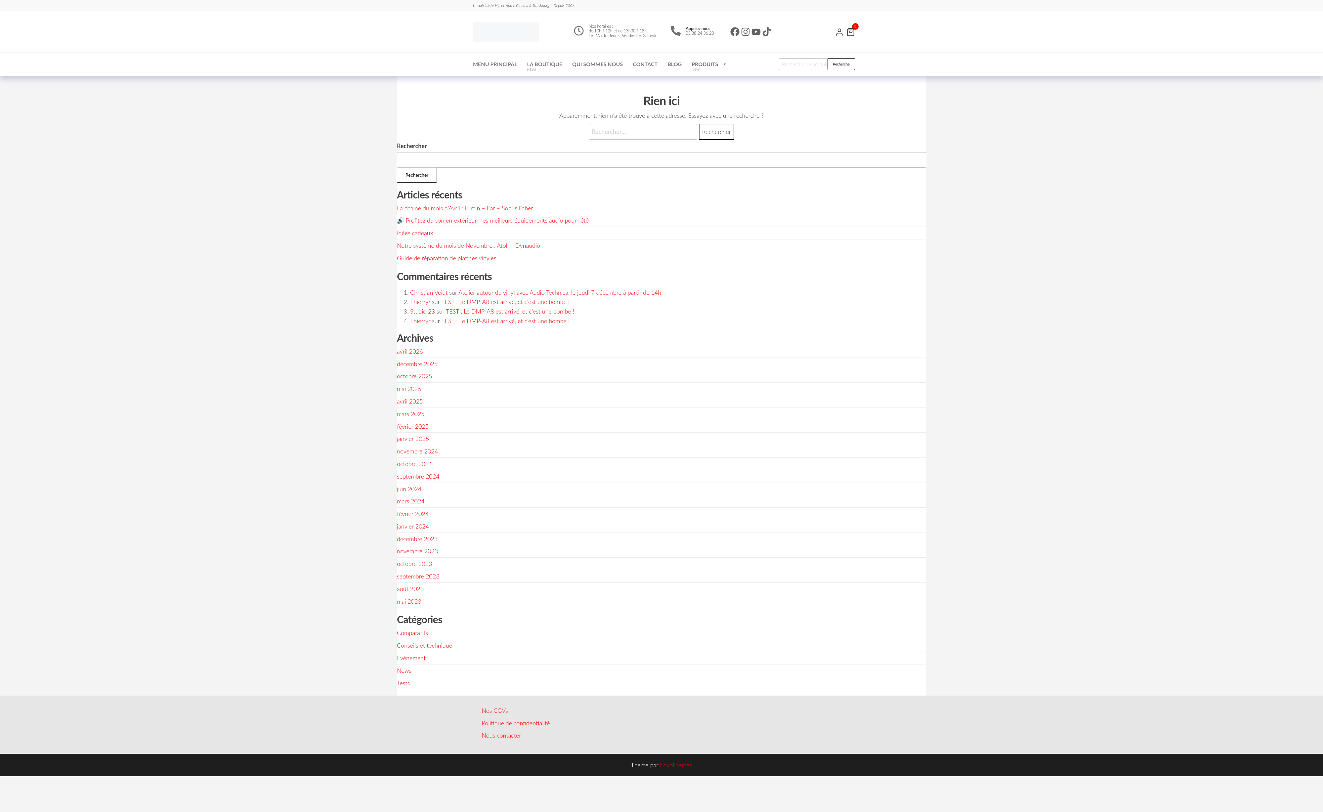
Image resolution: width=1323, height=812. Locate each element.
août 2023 (410, 588)
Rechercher (412, 146)
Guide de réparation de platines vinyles (446, 258)
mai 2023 (409, 601)
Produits (705, 66)
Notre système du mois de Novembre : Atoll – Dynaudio (468, 245)
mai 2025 (409, 388)
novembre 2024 (417, 451)
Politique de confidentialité (516, 723)
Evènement (411, 658)
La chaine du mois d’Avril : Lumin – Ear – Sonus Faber (465, 208)
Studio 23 (422, 311)
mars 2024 (411, 501)
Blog (674, 64)
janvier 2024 (413, 526)
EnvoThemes (676, 765)
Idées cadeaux (415, 232)
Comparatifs (412, 632)
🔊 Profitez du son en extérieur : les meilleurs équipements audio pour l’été (493, 220)
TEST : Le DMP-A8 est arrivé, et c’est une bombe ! (505, 301)
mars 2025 (411, 413)
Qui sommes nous (597, 64)
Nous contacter (501, 735)
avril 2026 (410, 351)
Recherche (841, 64)
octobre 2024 (414, 463)
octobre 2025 (414, 376)
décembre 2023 (417, 538)
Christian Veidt (429, 292)
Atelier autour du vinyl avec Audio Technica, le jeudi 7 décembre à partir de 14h (559, 292)
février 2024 (413, 513)
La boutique (544, 66)
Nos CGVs (495, 710)
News (404, 670)
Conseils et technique (424, 645)
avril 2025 (410, 401)
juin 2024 (409, 488)
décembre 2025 (417, 363)
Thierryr (420, 301)
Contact (645, 64)
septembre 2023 (418, 576)
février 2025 (413, 426)
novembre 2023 (417, 551)
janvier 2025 (413, 438)
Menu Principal (495, 64)
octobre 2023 (414, 563)
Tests (403, 683)
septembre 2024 (418, 476)
